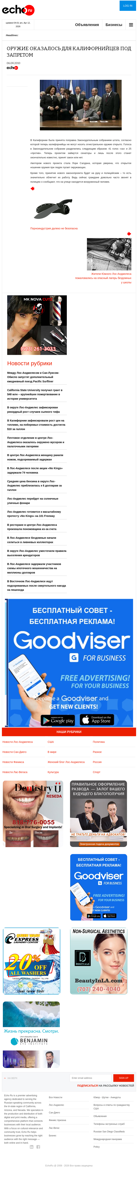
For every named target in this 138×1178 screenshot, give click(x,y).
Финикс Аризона (57, 1120)
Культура (53, 772)
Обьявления (100, 1116)
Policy (97, 1147)
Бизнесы (114, 25)
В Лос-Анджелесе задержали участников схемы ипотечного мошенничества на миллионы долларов (34, 568)
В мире (52, 751)
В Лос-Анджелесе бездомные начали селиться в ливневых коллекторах (31, 539)
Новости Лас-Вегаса (14, 772)
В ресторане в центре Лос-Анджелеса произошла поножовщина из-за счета (32, 527)
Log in (127, 5)
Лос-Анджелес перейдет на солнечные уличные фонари (32, 500)
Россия (97, 762)
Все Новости (55, 1097)
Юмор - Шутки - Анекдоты (107, 1097)
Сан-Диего (54, 1112)
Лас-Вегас (54, 1128)
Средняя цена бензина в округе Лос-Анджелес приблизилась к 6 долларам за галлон (34, 485)
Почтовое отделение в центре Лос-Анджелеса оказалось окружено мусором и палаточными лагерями (35, 442)
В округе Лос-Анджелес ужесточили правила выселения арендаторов (36, 553)
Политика (99, 741)
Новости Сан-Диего (14, 751)
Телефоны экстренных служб (109, 1124)
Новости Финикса (13, 762)
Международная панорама (108, 1139)
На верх (12, 1078)
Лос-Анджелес (56, 1105)
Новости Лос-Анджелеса (17, 741)
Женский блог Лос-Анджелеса (66, 762)
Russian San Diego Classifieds (109, 1131)
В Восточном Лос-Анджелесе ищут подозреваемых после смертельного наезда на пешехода (36, 585)
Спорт (96, 772)
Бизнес (52, 1135)
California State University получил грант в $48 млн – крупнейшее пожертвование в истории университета (34, 394)
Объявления (87, 25)
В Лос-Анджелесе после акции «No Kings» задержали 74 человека (35, 470)
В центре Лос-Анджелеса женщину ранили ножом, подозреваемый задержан (35, 457)
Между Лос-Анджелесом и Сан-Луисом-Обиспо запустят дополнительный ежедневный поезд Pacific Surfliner (33, 377)
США (51, 741)
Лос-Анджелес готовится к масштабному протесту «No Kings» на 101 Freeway (34, 513)
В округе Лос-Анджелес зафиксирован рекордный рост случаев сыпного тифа (33, 409)
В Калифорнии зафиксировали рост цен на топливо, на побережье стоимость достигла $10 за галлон (36, 425)
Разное (97, 751)
